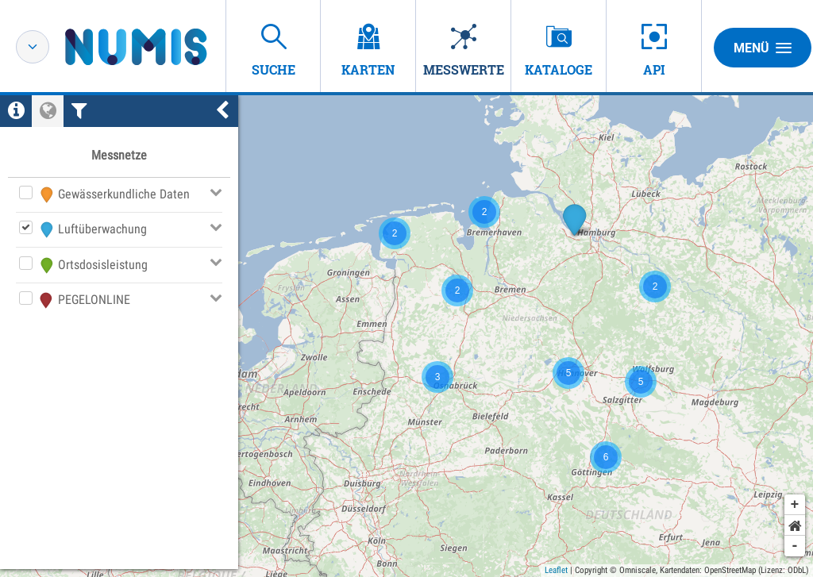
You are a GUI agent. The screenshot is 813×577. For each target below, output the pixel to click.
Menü (763, 48)
